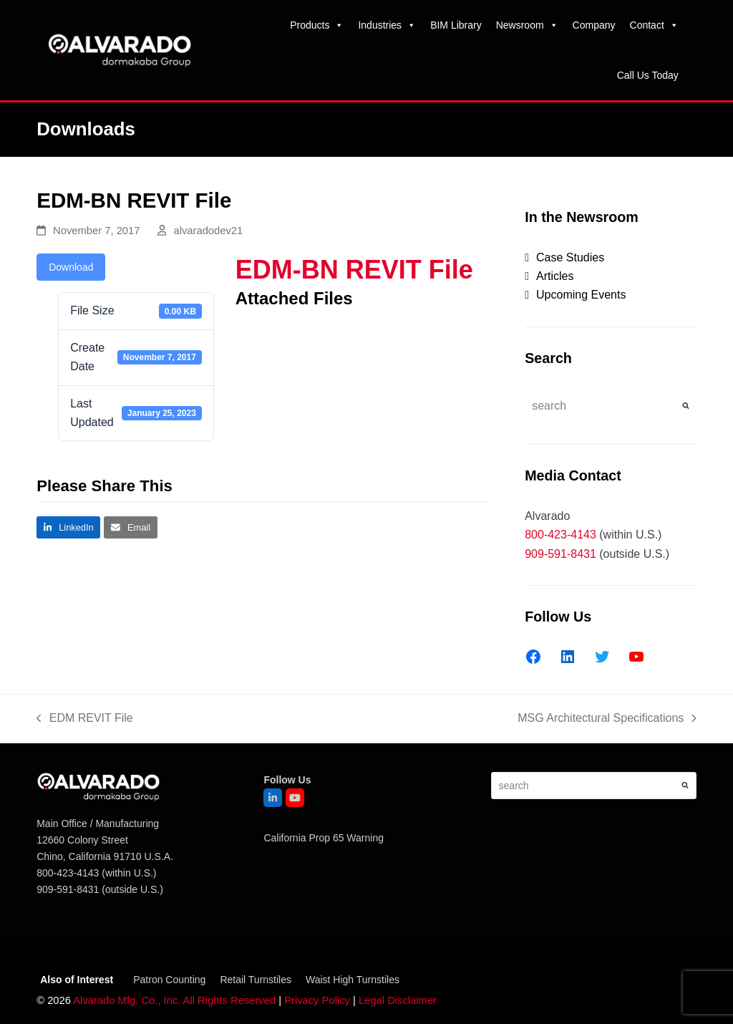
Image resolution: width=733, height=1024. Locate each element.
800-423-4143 (560, 534)
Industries (387, 25)
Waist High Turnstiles (352, 979)
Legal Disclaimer (398, 1000)
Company (594, 25)
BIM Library (456, 25)
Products (317, 25)
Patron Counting (169, 979)
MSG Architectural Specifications (607, 720)
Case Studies (570, 257)
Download (71, 267)
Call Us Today (648, 75)
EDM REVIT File (85, 720)
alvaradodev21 (208, 230)
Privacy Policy (317, 1000)
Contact (654, 25)
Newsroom (527, 25)
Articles (554, 276)
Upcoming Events (581, 295)
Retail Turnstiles (255, 979)
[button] (68, 527)
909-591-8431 (560, 554)
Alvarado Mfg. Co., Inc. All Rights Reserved (174, 1000)
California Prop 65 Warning (323, 838)
